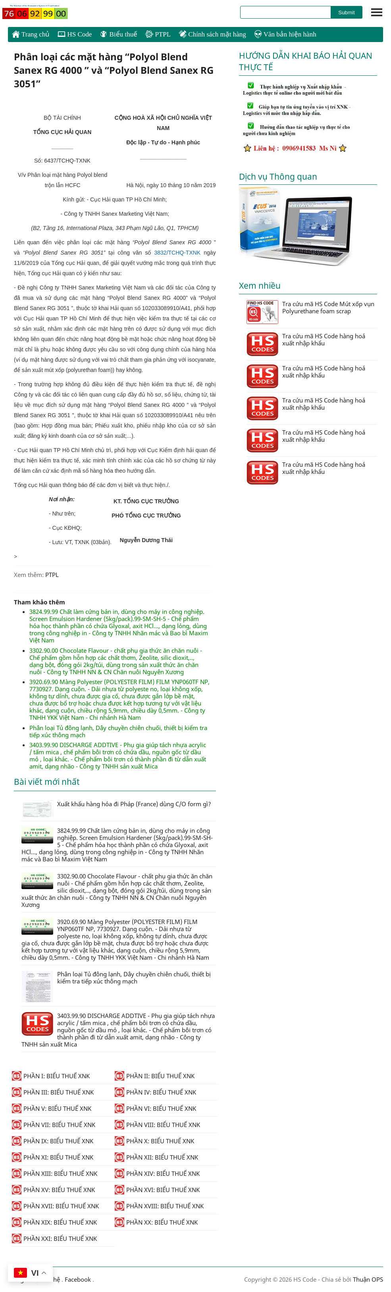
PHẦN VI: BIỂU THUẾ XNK (155, 1108)
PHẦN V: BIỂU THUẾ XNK (51, 1108)
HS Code (75, 34)
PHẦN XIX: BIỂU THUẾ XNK (54, 1222)
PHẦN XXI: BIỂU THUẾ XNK (54, 1238)
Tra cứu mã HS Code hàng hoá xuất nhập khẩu (306, 344)
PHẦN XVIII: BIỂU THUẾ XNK (159, 1206)
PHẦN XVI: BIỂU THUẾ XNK (157, 1189)
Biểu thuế (118, 34)
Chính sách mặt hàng (212, 34)
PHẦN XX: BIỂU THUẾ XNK (156, 1222)
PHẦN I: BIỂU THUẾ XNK (51, 1076)
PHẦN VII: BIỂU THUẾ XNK (53, 1124)
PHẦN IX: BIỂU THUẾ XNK (52, 1141)
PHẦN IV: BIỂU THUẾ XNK (155, 1092)
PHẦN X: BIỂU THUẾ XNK (154, 1141)
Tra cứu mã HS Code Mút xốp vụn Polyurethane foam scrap (310, 312)
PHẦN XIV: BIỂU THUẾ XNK (157, 1173)
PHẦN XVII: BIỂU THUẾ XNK (55, 1206)
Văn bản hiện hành (285, 34)
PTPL (158, 34)
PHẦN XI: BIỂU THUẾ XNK (52, 1157)
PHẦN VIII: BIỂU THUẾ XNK (157, 1124)
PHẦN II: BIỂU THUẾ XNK (155, 1076)
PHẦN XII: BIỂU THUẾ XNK (156, 1157)
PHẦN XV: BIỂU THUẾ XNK (53, 1189)
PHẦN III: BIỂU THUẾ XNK (53, 1092)
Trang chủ (31, 34)
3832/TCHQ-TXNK (177, 252)
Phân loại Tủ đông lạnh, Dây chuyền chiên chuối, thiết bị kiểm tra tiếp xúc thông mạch (118, 731)
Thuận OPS (367, 1279)
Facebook (78, 1279)
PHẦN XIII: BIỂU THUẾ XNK (54, 1173)
